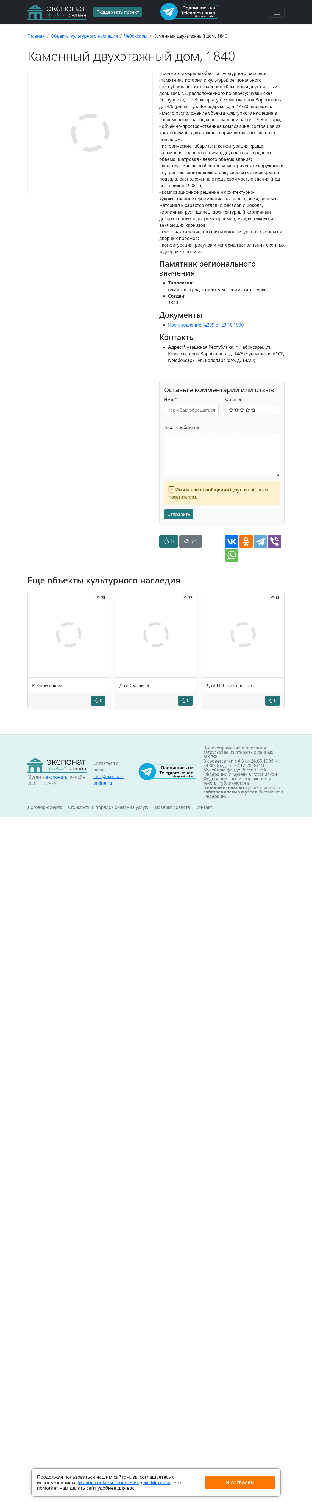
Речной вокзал (47, 685)
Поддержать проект (118, 12)
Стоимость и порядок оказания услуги (108, 807)
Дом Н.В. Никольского (230, 685)
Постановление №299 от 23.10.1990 (206, 325)
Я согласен (240, 1482)
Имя (170, 399)
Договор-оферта (44, 807)
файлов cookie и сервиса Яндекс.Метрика (123, 1482)
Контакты (206, 807)
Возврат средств (172, 807)
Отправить (178, 514)
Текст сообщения (182, 427)
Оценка (233, 399)
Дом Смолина (134, 685)
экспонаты (57, 777)
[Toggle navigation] (277, 12)
